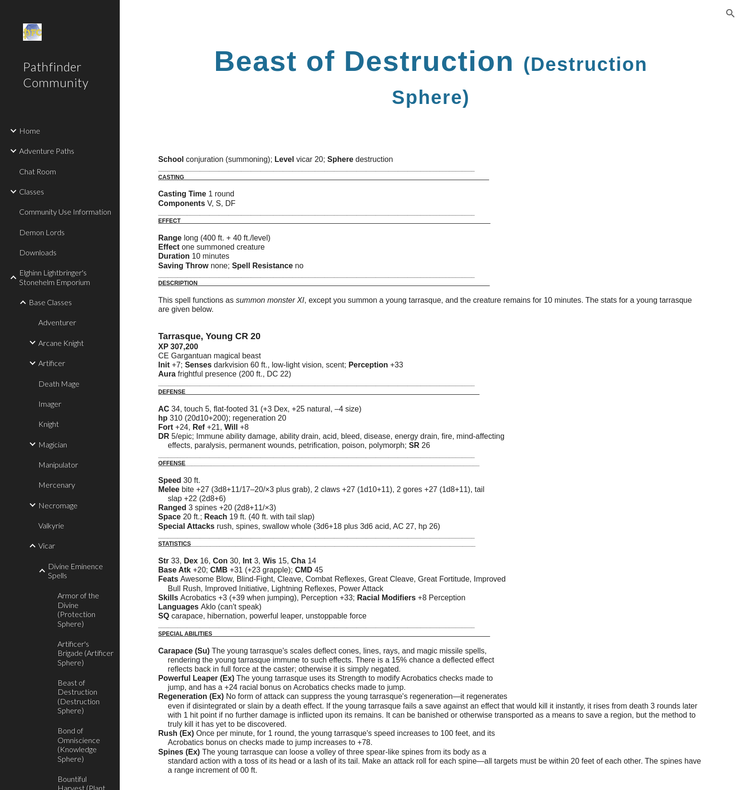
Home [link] (29, 130)
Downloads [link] (38, 252)
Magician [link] (52, 444)
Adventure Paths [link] (46, 150)
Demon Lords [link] (42, 232)
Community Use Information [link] (65, 211)
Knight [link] (48, 423)
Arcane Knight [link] (61, 342)
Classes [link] (31, 191)
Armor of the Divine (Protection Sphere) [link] (78, 609)
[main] (431, 76)
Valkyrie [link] (51, 525)
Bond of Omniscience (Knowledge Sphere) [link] (78, 744)
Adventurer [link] (57, 322)
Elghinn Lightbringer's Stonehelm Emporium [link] (54, 277)
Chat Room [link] (37, 171)
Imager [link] (49, 403)
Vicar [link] (46, 545)
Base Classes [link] (50, 302)
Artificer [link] (51, 362)
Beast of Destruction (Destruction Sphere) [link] (78, 696)
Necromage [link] (58, 505)
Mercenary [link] (56, 484)
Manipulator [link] (58, 464)
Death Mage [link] (59, 383)
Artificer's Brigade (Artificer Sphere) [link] (85, 653)
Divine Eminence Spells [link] (75, 570)
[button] (730, 13)
